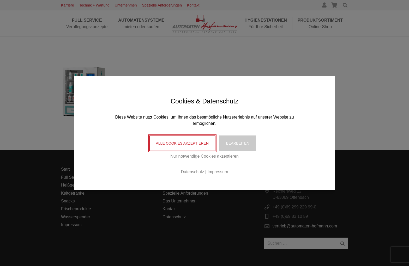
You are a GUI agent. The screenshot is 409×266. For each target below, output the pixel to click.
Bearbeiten (237, 143)
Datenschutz (192, 172)
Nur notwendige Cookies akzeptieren (204, 156)
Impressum (217, 172)
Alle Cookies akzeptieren (182, 143)
